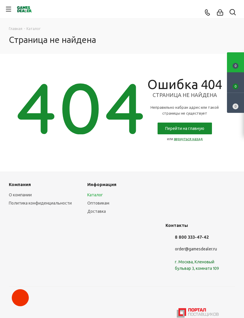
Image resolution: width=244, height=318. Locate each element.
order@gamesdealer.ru (196, 249)
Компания (20, 184)
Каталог (95, 195)
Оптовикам (98, 203)
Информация (101, 184)
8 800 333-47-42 (192, 237)
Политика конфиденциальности (40, 203)
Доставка (96, 211)
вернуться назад (188, 139)
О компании (20, 195)
